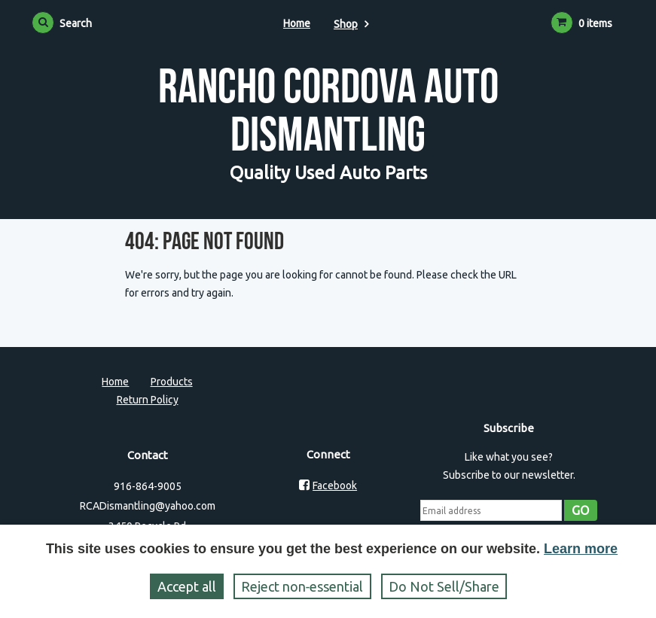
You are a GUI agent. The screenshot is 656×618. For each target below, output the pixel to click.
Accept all (186, 586)
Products (172, 382)
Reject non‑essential (302, 586)
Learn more (581, 548)
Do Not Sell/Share (444, 586)
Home (296, 23)
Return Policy (147, 400)
